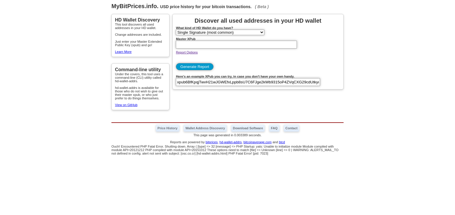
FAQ (274, 128)
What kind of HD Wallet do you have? (204, 28)
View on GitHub (126, 105)
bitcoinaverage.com (257, 142)
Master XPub (186, 39)
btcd (282, 142)
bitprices (211, 142)
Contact (292, 128)
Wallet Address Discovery (205, 128)
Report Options (187, 52)
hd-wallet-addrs (230, 142)
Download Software (248, 128)
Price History (168, 128)
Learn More (123, 51)
